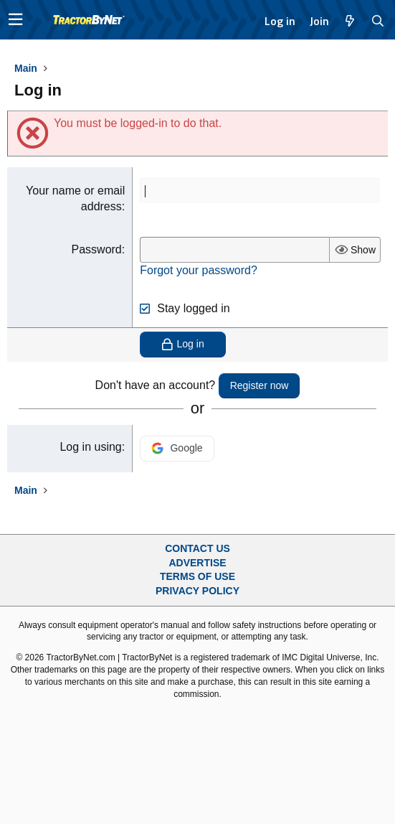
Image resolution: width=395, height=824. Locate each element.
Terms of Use (197, 576)
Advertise (197, 562)
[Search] (378, 20)
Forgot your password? (198, 270)
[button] (15, 19)
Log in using (90, 447)
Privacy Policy (197, 590)
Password (97, 249)
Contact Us (197, 548)
